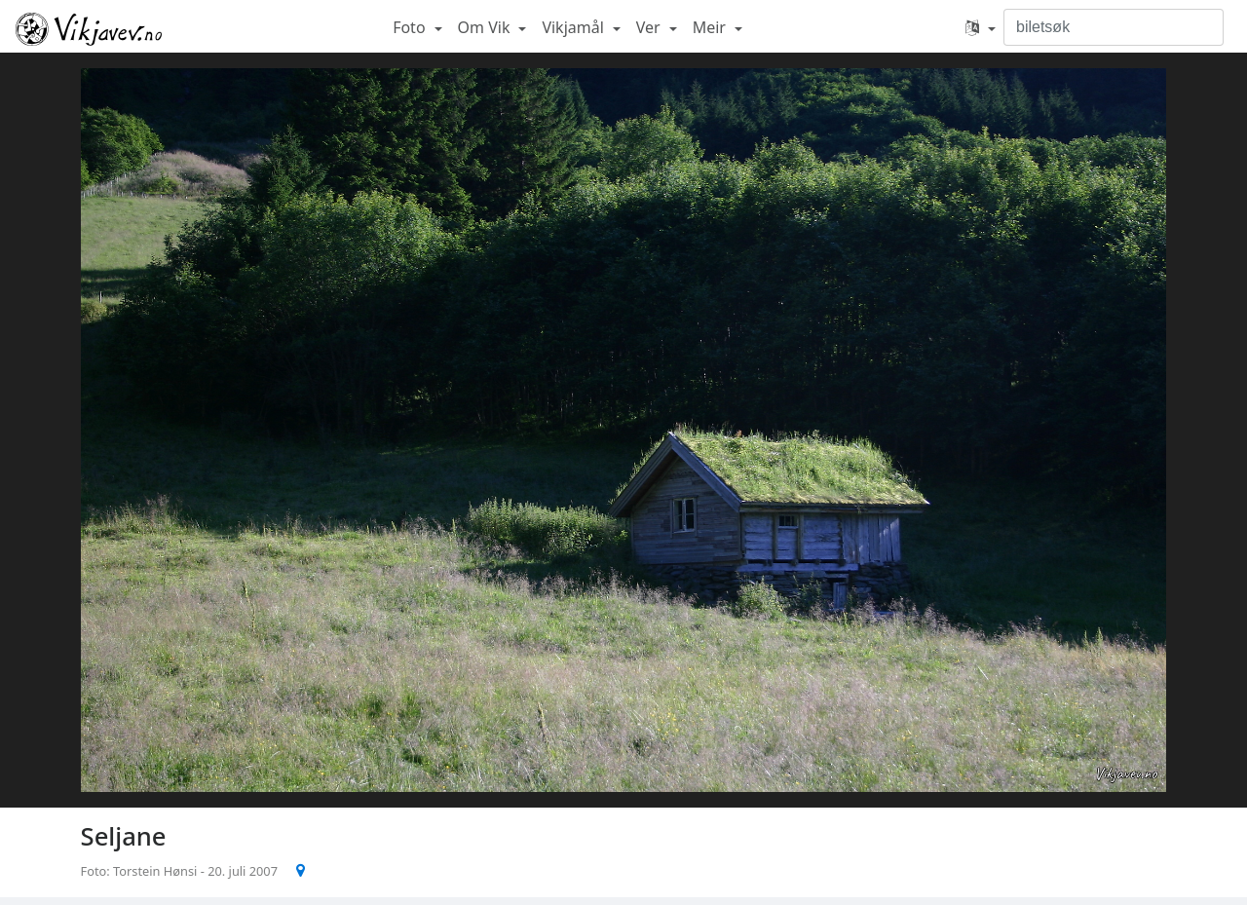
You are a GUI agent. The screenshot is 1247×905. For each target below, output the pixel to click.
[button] (980, 27)
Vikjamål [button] (575, 27)
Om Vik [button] (486, 27)
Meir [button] (711, 27)
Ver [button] (650, 27)
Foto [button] (411, 27)
